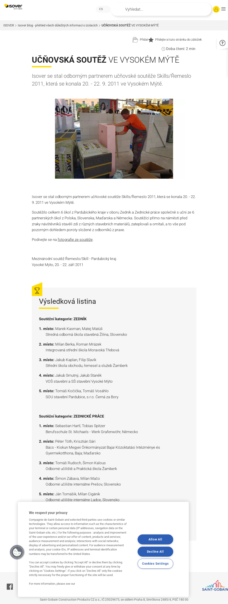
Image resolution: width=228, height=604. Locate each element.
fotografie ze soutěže (75, 239)
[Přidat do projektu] (140, 39)
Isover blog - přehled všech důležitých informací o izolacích (58, 25)
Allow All (155, 539)
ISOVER (8, 25)
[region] (103, 549)
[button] (223, 9)
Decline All (155, 552)
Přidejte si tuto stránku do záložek (175, 39)
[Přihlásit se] (216, 9)
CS (101, 9)
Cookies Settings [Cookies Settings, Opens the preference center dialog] (155, 564)
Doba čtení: (175, 48)
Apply (120, 9)
